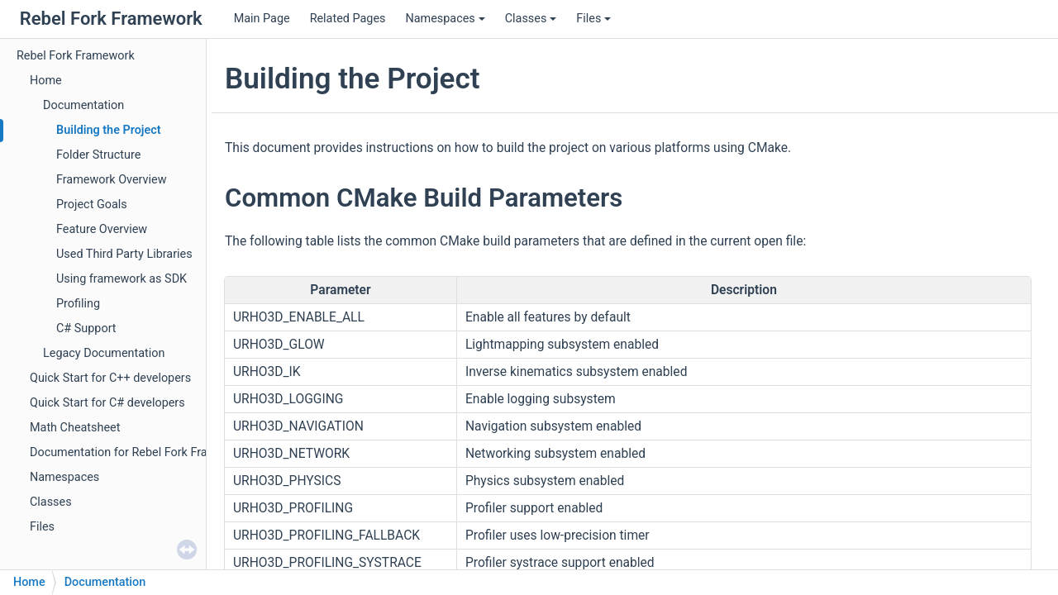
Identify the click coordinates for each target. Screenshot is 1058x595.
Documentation (83, 105)
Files (593, 19)
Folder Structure (98, 155)
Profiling (78, 304)
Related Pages (348, 19)
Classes (531, 19)
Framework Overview (111, 180)
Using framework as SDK (121, 279)
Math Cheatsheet (75, 428)
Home (46, 81)
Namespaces (444, 19)
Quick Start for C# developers (107, 403)
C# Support (86, 328)
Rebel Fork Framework (76, 56)
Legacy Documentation (103, 353)
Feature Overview (101, 229)
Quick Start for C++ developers (110, 378)
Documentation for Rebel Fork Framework (140, 452)
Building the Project (108, 130)
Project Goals (91, 205)
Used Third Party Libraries (124, 254)
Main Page (262, 19)
